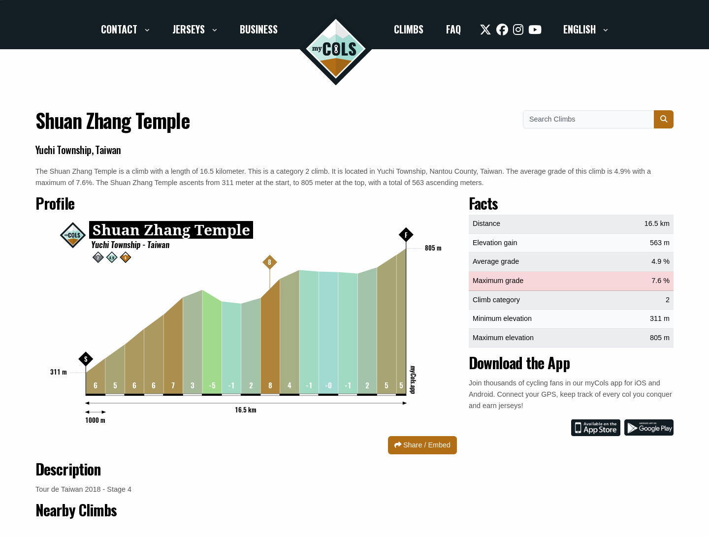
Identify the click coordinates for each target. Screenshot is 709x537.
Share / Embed (422, 445)
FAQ (453, 29)
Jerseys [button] (189, 29)
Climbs (408, 29)
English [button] (580, 29)
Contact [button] (120, 29)
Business (259, 29)
